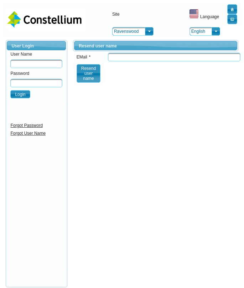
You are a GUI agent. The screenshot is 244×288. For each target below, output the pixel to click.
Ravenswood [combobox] (126, 31)
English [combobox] (198, 31)
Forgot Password (26, 125)
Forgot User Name (28, 133)
